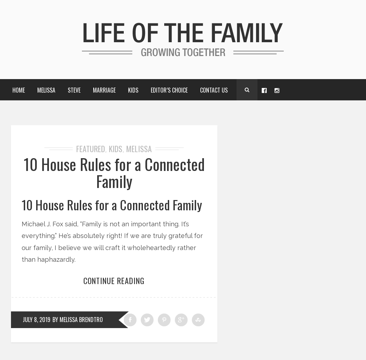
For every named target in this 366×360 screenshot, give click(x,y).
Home (18, 90)
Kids (133, 90)
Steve (74, 90)
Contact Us (214, 90)
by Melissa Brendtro (77, 319)
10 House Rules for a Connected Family (114, 173)
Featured (90, 148)
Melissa (46, 90)
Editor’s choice (169, 90)
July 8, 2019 (36, 319)
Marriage (104, 90)
